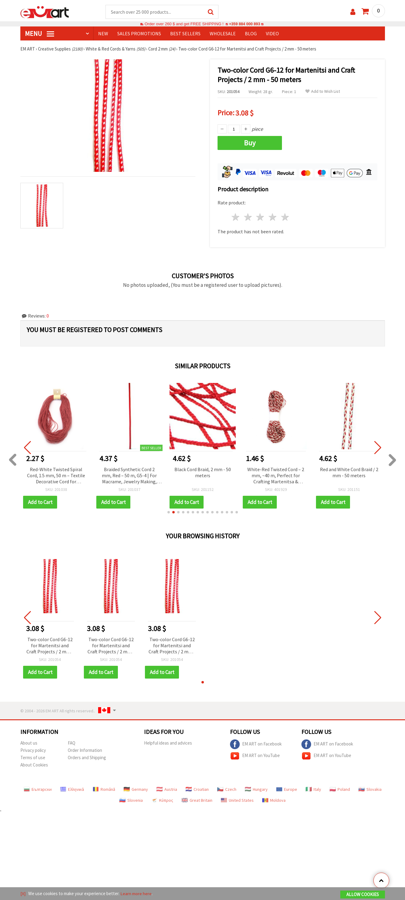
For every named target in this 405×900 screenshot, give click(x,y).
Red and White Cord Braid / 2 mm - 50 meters (349, 472)
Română (104, 789)
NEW (103, 34)
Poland (340, 789)
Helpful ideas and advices (168, 742)
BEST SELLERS (185, 34)
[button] (168, 512)
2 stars (248, 217)
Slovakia (370, 789)
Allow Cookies (362, 894)
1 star (236, 217)
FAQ (71, 742)
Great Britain (197, 800)
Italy (313, 789)
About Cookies (34, 764)
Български (38, 789)
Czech (226, 789)
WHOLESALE (223, 34)
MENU (39, 34)
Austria (166, 789)
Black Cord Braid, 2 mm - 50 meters (202, 472)
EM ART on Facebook (256, 744)
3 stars (260, 217)
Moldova (274, 800)
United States (237, 800)
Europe (286, 789)
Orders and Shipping (87, 757)
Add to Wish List (322, 91)
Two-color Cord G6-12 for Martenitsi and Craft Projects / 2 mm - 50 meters (49, 645)
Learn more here (136, 893)
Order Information (85, 750)
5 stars (285, 217)
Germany (136, 789)
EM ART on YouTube (255, 755)
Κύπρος (162, 800)
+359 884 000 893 (244, 24)
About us (28, 742)
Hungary (256, 789)
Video (272, 34)
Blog (251, 34)
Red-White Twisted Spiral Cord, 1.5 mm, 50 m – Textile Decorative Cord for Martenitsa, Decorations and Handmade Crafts (56, 475)
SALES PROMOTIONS (139, 34)
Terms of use (32, 757)
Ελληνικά (72, 789)
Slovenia (131, 800)
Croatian (197, 789)
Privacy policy (33, 750)
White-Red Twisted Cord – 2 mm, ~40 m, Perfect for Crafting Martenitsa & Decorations (275, 475)
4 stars (273, 217)
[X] (23, 893)
